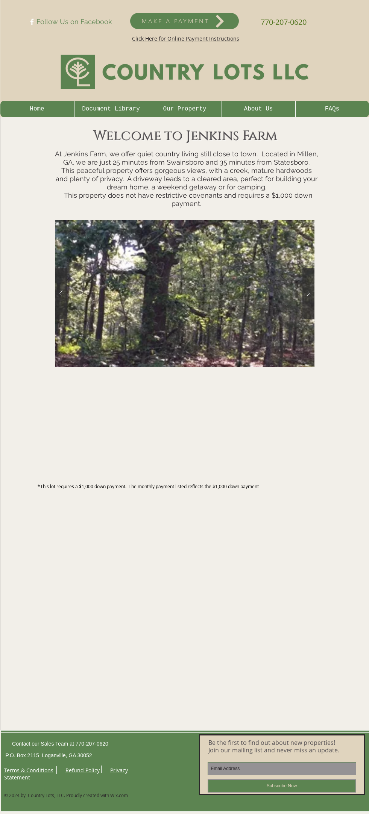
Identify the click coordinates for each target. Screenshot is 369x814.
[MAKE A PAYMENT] (184, 21)
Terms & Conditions (28, 770)
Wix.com (119, 795)
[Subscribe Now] (282, 786)
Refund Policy (82, 770)
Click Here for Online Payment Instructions (185, 38)
